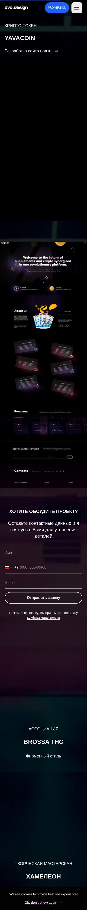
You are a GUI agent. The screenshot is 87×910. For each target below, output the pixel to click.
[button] (76, 7)
